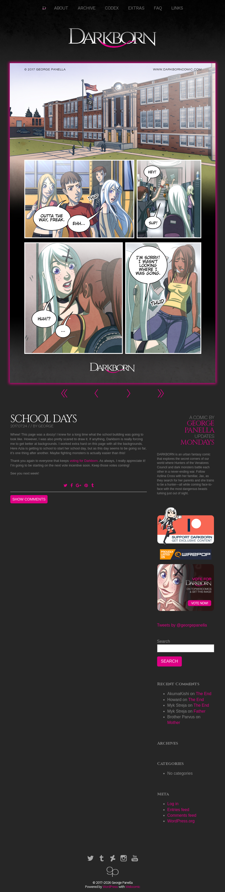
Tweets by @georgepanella (182, 625)
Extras (136, 8)
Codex (112, 8)
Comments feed (181, 815)
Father (199, 711)
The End (203, 693)
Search (163, 641)
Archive (86, 8)
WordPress (110, 887)
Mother (173, 722)
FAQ (158, 8)
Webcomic (132, 887)
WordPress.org (181, 821)
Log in (173, 804)
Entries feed (178, 809)
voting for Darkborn (84, 461)
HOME (44, 8)
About (61, 8)
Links (177, 8)
